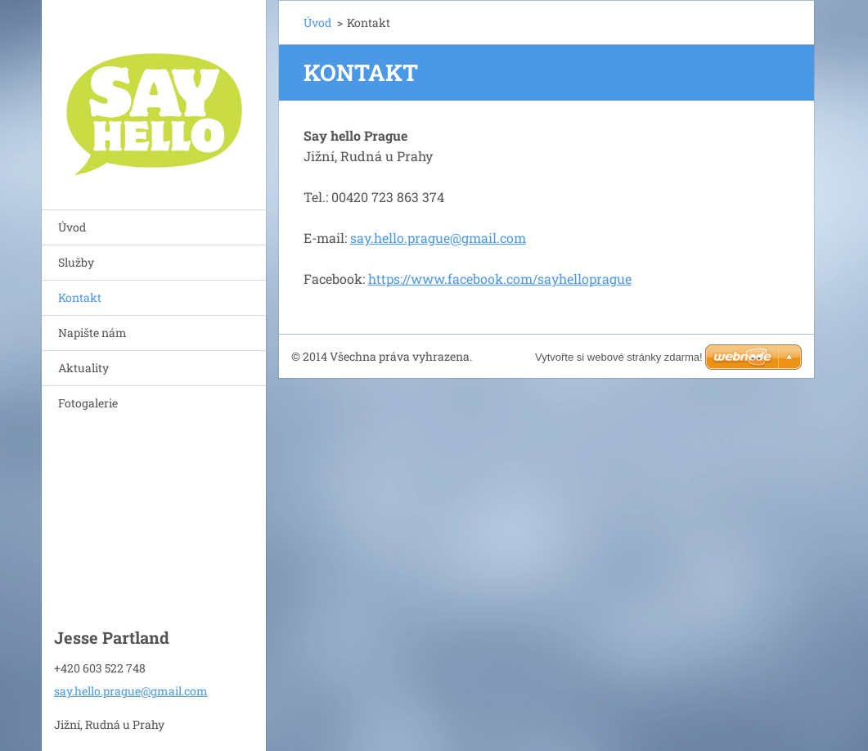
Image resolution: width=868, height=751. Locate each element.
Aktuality (83, 368)
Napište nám (92, 332)
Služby (76, 262)
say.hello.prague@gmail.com (438, 237)
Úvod (72, 227)
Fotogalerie (88, 403)
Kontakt (79, 297)
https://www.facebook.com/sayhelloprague (500, 278)
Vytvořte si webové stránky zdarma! (619, 357)
